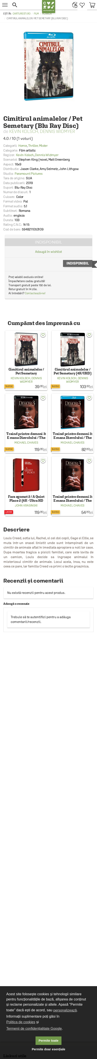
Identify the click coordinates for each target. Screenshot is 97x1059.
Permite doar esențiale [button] (48, 1049)
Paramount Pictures (29, 173)
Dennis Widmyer (57, 131)
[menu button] (5, 5)
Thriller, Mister (38, 145)
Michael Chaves (26, 442)
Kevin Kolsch (23, 131)
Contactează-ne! (35, 293)
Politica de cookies (20, 1022)
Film (36, 13)
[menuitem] (73, 5)
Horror (46, 13)
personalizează (65, 1010)
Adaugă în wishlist (48, 251)
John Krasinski (26, 505)
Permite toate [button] (48, 1040)
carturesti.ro (22, 13)
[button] (26, 5)
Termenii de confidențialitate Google (34, 1028)
